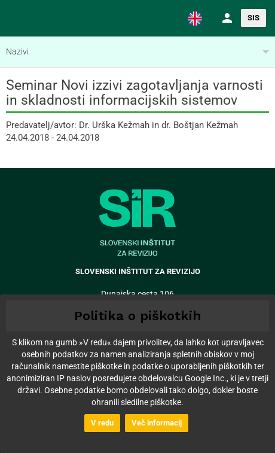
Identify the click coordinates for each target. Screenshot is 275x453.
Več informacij (157, 422)
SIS (253, 17)
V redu (102, 422)
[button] (194, 18)
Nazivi (17, 51)
